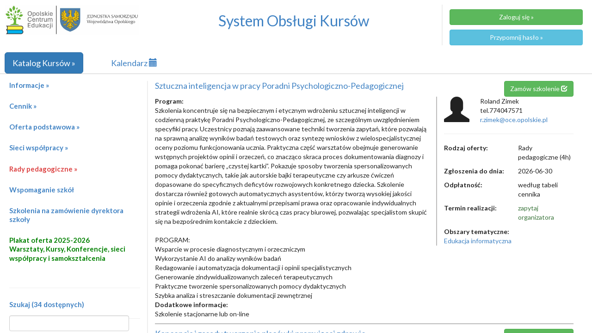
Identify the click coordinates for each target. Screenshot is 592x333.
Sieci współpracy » (38, 147)
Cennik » (23, 106)
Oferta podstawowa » (44, 127)
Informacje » (29, 85)
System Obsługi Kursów (294, 21)
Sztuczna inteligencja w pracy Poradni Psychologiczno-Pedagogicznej (279, 85)
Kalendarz (134, 63)
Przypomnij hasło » (516, 37)
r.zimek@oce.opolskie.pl (514, 119)
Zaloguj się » (516, 17)
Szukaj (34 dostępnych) (46, 304)
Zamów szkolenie (538, 88)
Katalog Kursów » (43, 63)
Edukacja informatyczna (478, 241)
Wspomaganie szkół (41, 189)
